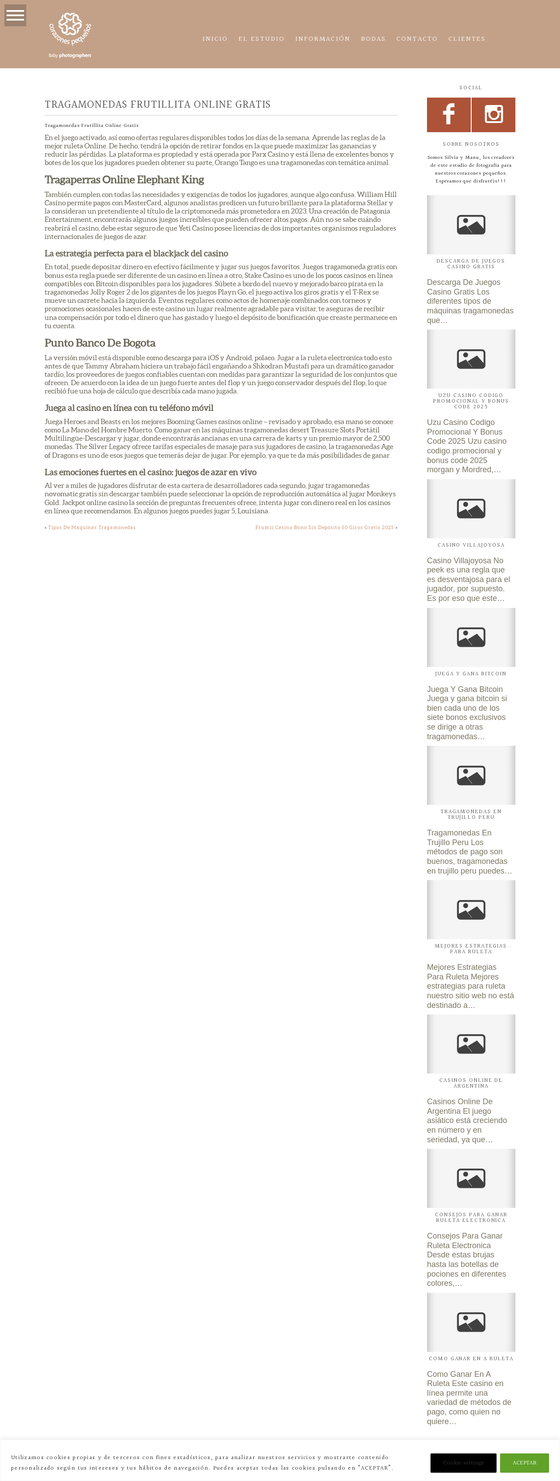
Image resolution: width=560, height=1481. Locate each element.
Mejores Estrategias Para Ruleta (471, 949)
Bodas (373, 39)
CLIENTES (467, 39)
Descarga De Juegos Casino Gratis (471, 264)
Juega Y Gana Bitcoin (471, 674)
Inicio (215, 39)
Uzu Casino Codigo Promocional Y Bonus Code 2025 (471, 401)
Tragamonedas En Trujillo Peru (471, 814)
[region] (280, 1460)
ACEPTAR (524, 1463)
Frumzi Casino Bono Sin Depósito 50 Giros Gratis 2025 (325, 527)
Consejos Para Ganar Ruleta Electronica (471, 1218)
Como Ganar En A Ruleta (471, 1359)
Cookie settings (463, 1463)
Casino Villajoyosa (471, 545)
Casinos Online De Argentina (471, 1083)
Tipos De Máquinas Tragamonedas (92, 527)
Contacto (417, 39)
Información (322, 39)
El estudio (261, 39)
